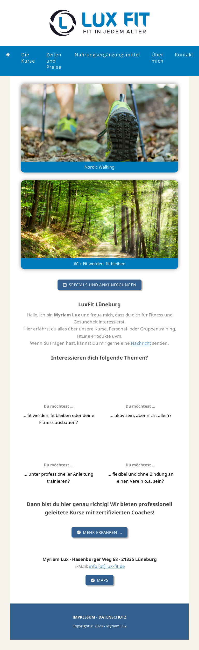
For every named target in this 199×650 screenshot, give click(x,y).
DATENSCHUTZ (112, 617)
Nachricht (141, 343)
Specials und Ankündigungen (99, 284)
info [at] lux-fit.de (107, 566)
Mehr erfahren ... (99, 532)
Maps (100, 580)
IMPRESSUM (84, 617)
